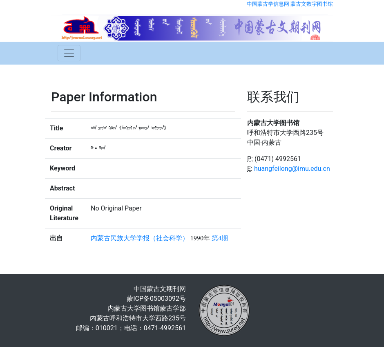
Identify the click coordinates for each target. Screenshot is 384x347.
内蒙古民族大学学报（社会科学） (140, 238)
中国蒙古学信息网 (268, 4)
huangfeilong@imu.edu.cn (292, 168)
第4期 (220, 238)
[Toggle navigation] (69, 53)
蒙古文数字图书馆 (311, 4)
